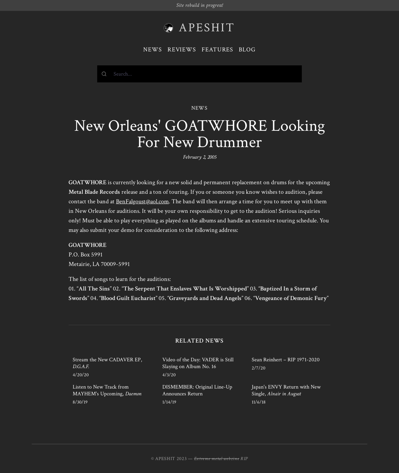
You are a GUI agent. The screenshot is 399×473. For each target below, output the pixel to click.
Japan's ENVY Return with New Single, (286, 390)
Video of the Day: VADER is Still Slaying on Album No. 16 (198, 363)
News (152, 49)
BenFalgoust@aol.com (142, 201)
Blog (247, 49)
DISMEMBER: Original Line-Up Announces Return (197, 390)
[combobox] (199, 73)
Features (217, 49)
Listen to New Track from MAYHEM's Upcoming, (107, 390)
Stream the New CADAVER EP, (107, 363)
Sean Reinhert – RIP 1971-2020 (286, 359)
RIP (244, 459)
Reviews (181, 49)
